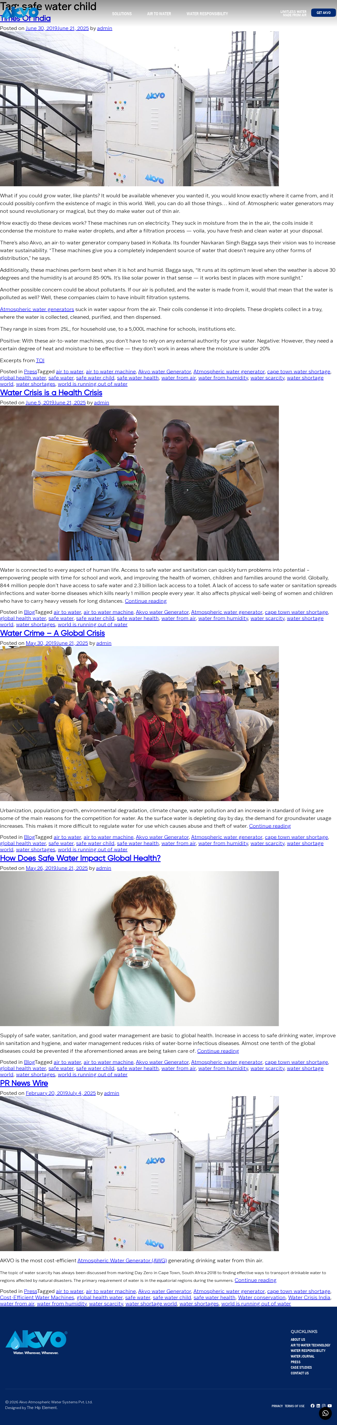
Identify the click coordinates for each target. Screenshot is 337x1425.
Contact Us (300, 1373)
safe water (61, 378)
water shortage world (151, 1303)
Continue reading (146, 601)
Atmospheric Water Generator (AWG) (122, 1260)
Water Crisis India (309, 1297)
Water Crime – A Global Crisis (52, 634)
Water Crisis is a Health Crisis (51, 393)
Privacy (277, 1406)
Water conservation (262, 1297)
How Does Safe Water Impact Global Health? (80, 859)
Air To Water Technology (310, 1345)
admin (104, 28)
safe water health (138, 378)
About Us (298, 1339)
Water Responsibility (207, 13)
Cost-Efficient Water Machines (37, 1297)
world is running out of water (93, 384)
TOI (40, 360)
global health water (23, 378)
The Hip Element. (42, 1407)
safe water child (95, 378)
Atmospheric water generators (37, 309)
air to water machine (111, 371)
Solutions (122, 13)
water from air (178, 378)
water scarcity (267, 378)
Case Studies (301, 1367)
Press (30, 371)
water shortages (35, 384)
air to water (69, 371)
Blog (29, 612)
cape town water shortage (298, 371)
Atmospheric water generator (229, 371)
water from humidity (223, 378)
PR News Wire (24, 1084)
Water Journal (302, 1356)
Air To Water (159, 13)
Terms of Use (294, 1406)
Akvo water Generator (164, 371)
